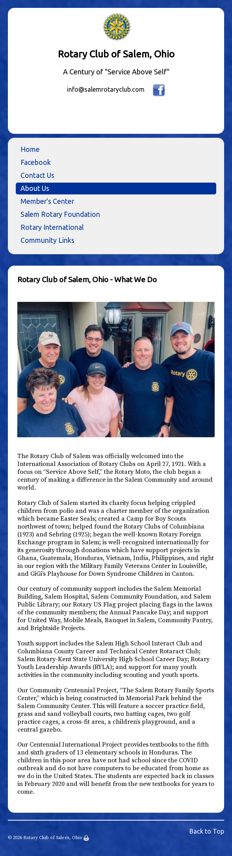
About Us (34, 188)
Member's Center (47, 201)
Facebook (35, 162)
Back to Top (206, 831)
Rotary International (52, 227)
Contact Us (37, 175)
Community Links (47, 240)
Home (30, 149)
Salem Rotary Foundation (60, 214)
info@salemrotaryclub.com (106, 89)
